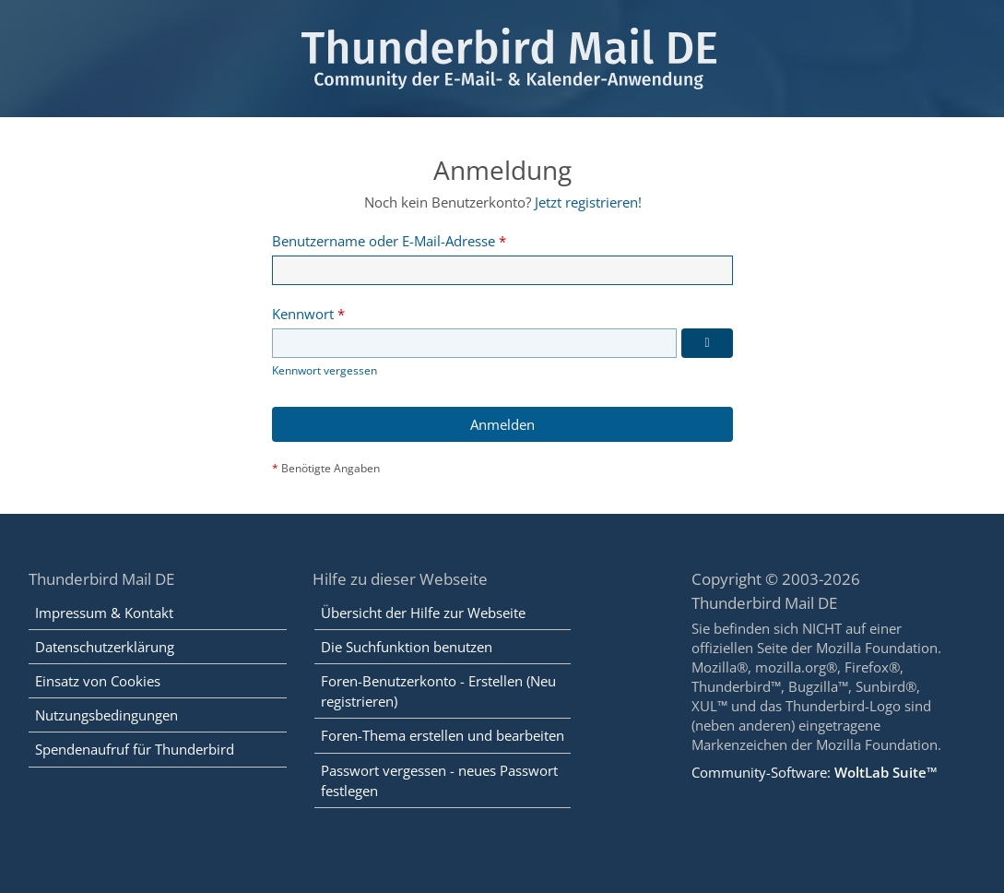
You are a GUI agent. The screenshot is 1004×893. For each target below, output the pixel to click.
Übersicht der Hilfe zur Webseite (423, 612)
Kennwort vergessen (324, 371)
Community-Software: (814, 772)
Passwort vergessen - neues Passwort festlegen (439, 780)
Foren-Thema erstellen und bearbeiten (442, 736)
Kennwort (303, 313)
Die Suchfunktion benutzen (406, 646)
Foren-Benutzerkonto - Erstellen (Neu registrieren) (438, 691)
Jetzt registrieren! (587, 202)
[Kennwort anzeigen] (707, 344)
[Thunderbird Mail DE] (502, 58)
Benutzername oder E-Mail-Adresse (383, 241)
